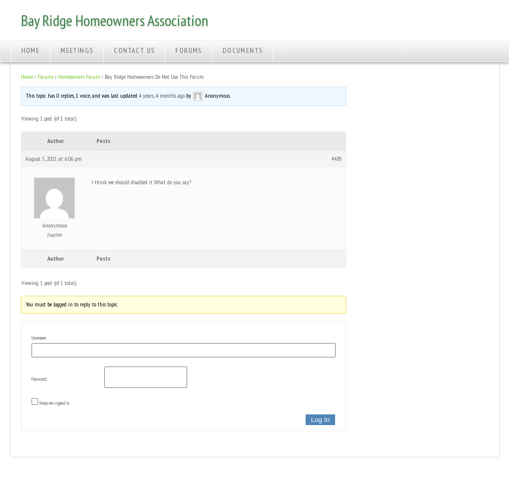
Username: (39, 337)
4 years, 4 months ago (162, 95)
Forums (188, 50)
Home (30, 50)
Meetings (77, 50)
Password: (39, 379)
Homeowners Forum (79, 76)
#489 (337, 158)
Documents (243, 50)
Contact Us (134, 50)
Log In (320, 420)
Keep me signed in (54, 403)
